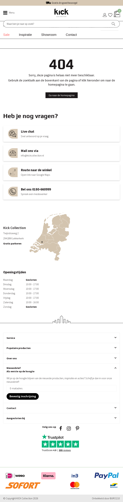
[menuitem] (7, 35)
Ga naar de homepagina (61, 95)
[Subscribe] (23, 396)
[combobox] (20, 23)
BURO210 (115, 498)
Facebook (60, 428)
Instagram (69, 428)
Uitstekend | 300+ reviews (68, 2)
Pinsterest (77, 428)
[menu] (61, 30)
